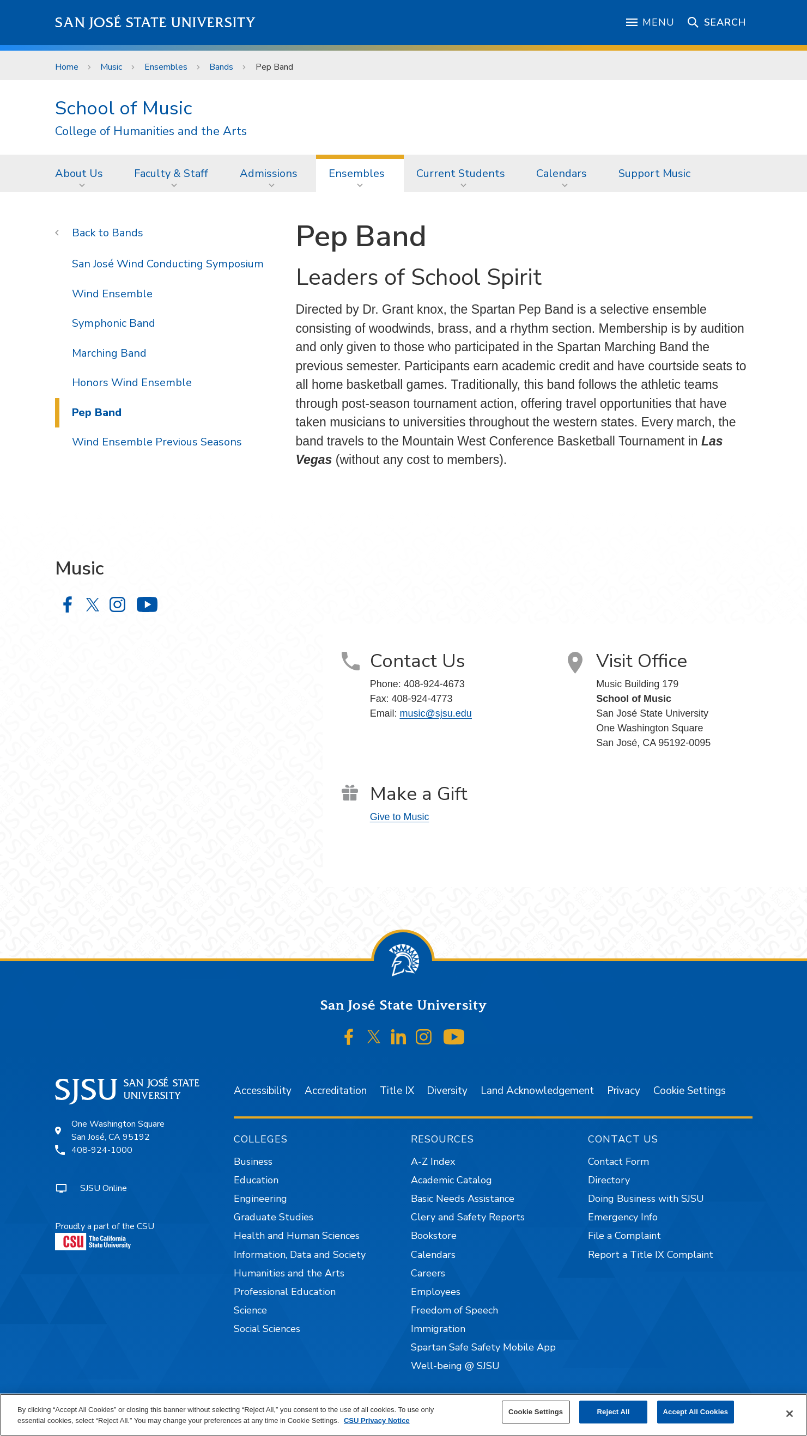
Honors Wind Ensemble (132, 382)
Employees (435, 1291)
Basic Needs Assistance (462, 1198)
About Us (79, 173)
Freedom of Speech (454, 1310)
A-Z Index (433, 1161)
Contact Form (618, 1161)
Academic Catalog (451, 1180)
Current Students (460, 173)
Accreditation (336, 1091)
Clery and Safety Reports (468, 1217)
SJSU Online (103, 1188)
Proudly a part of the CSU (104, 1235)
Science (250, 1310)
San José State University (155, 22)
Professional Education (285, 1291)
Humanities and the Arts (289, 1273)
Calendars (561, 173)
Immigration (438, 1328)
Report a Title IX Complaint (650, 1254)
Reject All (613, 1412)
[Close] (790, 1414)
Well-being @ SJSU (455, 1365)
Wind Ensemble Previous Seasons (157, 442)
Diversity (447, 1091)
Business (253, 1161)
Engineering (260, 1198)
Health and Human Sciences (297, 1235)
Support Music (654, 173)
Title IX (397, 1091)
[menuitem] (82, 173)
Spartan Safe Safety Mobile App (483, 1347)
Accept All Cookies (696, 1412)
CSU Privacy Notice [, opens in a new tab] (377, 1420)
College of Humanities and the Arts (151, 131)
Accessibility (263, 1091)
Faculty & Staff (171, 173)
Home (66, 67)
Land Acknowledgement (537, 1091)
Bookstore (434, 1235)
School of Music (123, 108)
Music (111, 67)
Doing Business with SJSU (646, 1198)
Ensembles (165, 67)
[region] (403, 1415)
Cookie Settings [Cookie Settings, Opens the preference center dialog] (535, 1412)
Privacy (623, 1091)
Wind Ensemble (112, 293)
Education (256, 1180)
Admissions (269, 173)
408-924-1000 (101, 1150)
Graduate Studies (273, 1217)
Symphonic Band (113, 323)
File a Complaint (624, 1235)
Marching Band (109, 353)
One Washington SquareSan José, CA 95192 (118, 1130)
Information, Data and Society (300, 1254)
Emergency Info (623, 1217)
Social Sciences (267, 1328)
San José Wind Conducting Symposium (168, 263)
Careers (428, 1273)
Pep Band (274, 67)
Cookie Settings (689, 1091)
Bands (221, 67)
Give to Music (399, 816)
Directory (609, 1180)
